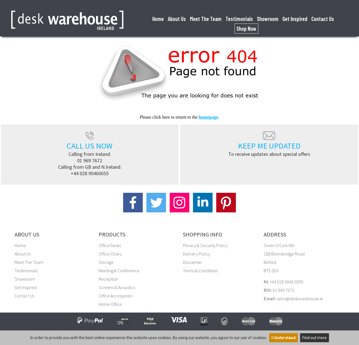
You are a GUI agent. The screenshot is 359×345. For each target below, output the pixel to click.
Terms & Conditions (200, 270)
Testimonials (239, 18)
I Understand (283, 337)
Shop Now (246, 28)
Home (158, 18)
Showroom (268, 18)
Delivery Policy (196, 254)
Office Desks (110, 245)
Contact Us (322, 18)
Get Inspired (294, 18)
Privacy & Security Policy (205, 245)
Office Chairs (110, 254)
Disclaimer (192, 262)
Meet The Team (206, 18)
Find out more (314, 337)
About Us (177, 18)
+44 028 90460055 (90, 173)
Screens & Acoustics (117, 287)
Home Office (110, 304)
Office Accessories (115, 296)
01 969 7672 (89, 160)
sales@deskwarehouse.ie (300, 298)
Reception (108, 279)
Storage (106, 262)
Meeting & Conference (119, 270)
